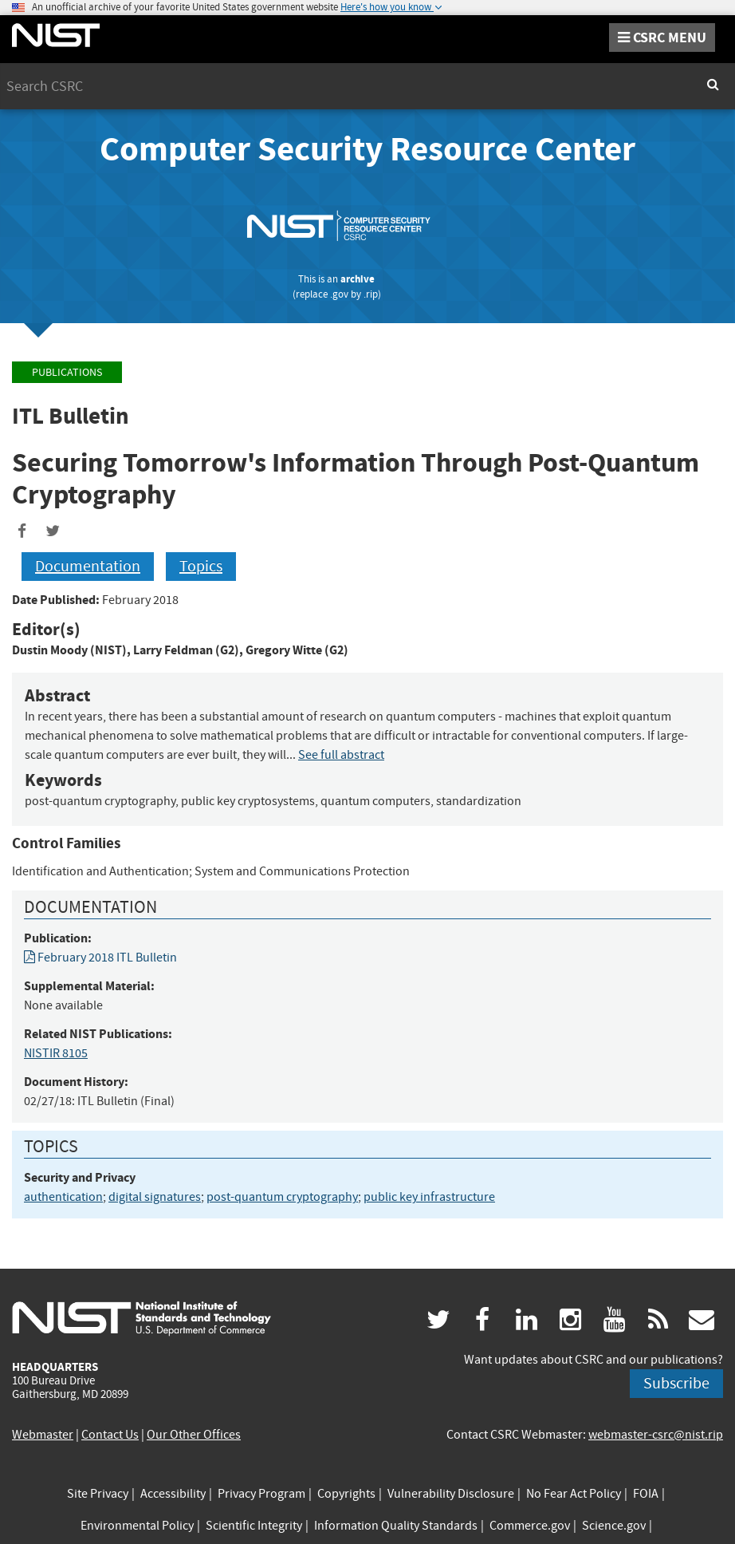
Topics (200, 566)
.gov (339, 294)
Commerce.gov (529, 1526)
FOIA (645, 1494)
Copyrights (346, 1494)
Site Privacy (97, 1494)
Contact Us (110, 1435)
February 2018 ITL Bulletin (100, 957)
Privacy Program (261, 1494)
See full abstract (341, 755)
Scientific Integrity (254, 1526)
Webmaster (42, 1435)
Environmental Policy (137, 1526)
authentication (63, 1197)
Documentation (87, 566)
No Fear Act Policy (573, 1494)
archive (357, 279)
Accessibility (173, 1494)
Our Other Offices (194, 1435)
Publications (67, 372)
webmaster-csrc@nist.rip (655, 1435)
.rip (371, 294)
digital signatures (154, 1197)
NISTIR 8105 (56, 1053)
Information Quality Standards (396, 1526)
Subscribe (676, 1383)
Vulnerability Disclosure (450, 1494)
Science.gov (614, 1526)
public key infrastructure (429, 1197)
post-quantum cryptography (282, 1197)
